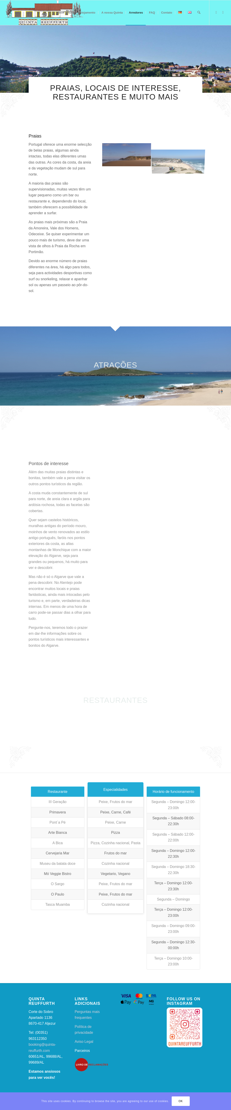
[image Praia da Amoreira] (128, 154)
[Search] (198, 12)
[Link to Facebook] (216, 12)
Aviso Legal (84, 1041)
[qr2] (44, 12)
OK (181, 1101)
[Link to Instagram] (223, 12)
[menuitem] (65, 12)
